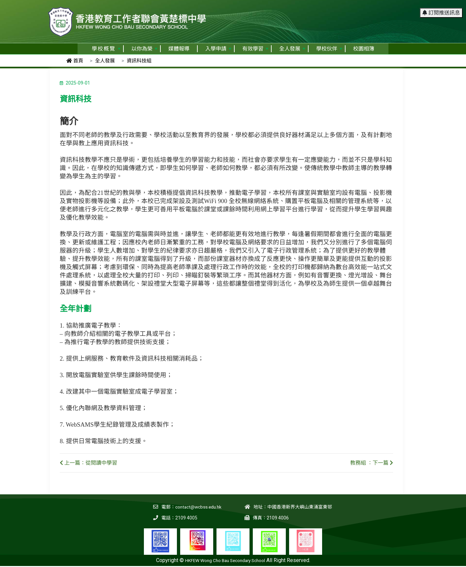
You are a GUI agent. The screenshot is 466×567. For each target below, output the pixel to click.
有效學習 (255, 49)
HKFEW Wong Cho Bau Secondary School (225, 560)
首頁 (74, 61)
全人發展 (292, 49)
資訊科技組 (139, 61)
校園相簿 (363, 49)
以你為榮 (144, 49)
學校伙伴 (329, 49)
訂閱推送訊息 (441, 8)
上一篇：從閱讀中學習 (88, 463)
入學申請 (218, 49)
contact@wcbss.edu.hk (197, 507)
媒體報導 (178, 49)
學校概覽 (106, 49)
